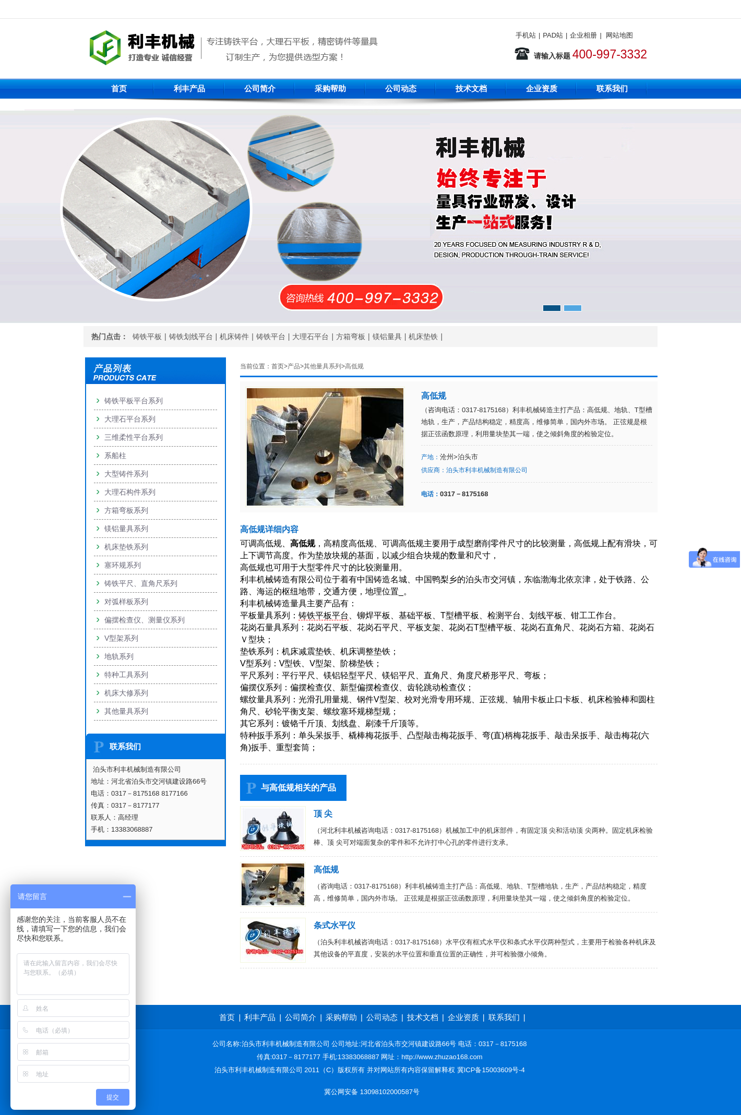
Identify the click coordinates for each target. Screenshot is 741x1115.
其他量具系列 (322, 366)
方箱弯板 (350, 336)
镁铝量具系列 (126, 528)
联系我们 (612, 88)
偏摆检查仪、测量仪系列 (144, 620)
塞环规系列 (122, 565)
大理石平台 (310, 336)
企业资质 (541, 88)
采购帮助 (330, 88)
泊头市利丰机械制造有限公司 (487, 470)
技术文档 (471, 88)
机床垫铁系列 (126, 547)
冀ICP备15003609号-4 (491, 1070)
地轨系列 (119, 656)
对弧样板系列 (126, 601)
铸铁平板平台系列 (133, 401)
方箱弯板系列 (126, 510)
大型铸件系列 (126, 474)
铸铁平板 (147, 336)
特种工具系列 (126, 674)
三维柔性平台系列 (133, 437)
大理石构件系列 (130, 492)
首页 (119, 88)
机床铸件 (234, 336)
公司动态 (400, 88)
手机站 (526, 35)
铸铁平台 (270, 336)
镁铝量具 (387, 336)
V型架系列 (121, 638)
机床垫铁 (423, 336)
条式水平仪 (334, 925)
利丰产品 (189, 88)
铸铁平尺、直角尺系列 (140, 583)
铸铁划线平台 (191, 336)
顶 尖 (323, 813)
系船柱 (115, 455)
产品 (294, 366)
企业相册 (583, 35)
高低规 (354, 366)
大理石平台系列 (130, 419)
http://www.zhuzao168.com (441, 1057)
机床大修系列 (126, 693)
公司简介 (260, 88)
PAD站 (553, 35)
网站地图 (619, 35)
